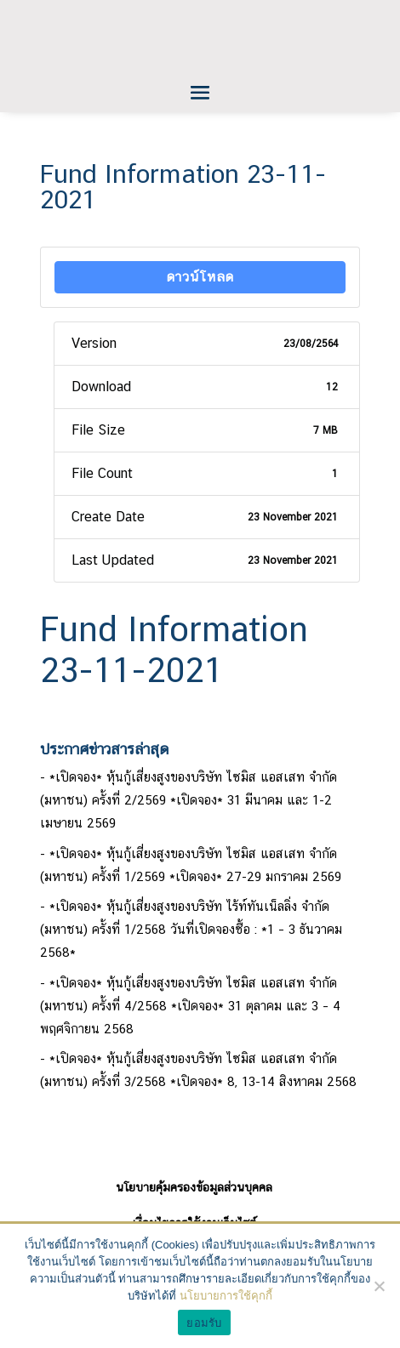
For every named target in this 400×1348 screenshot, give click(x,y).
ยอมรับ (203, 1323)
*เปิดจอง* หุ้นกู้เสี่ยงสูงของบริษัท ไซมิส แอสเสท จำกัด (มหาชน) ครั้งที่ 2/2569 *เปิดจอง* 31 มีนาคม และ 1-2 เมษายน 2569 (188, 800)
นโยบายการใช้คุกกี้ (226, 1295)
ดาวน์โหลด (200, 277)
